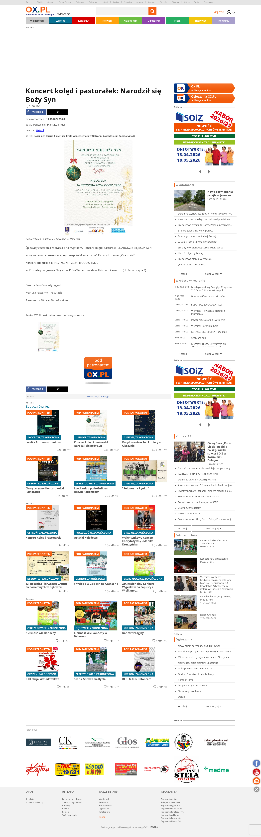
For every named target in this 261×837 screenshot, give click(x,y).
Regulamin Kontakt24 (171, 821)
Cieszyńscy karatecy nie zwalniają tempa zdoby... (205, 468)
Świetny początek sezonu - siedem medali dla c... (205, 490)
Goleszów (93, 2)
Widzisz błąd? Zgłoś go (98, 396)
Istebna (116, 2)
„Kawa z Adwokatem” (189, 507)
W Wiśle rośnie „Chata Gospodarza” (197, 241)
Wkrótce (60, 20)
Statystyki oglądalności (72, 802)
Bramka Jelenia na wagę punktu (195, 230)
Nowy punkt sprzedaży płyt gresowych (199, 645)
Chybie (39, 2)
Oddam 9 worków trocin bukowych (197, 674)
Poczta (102, 816)
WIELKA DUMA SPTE (189, 513)
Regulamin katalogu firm (172, 811)
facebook (35, 112)
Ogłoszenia (154, 20)
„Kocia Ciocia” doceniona (191, 264)
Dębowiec (80, 2)
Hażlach (105, 2)
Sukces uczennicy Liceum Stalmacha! (198, 496)
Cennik (65, 808)
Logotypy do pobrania (72, 799)
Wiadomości (37, 20)
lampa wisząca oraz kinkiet (193, 685)
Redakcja (30, 799)
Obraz (181, 696)
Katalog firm (130, 20)
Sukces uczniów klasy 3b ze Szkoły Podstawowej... (205, 519)
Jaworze (139, 2)
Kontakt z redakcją (34, 802)
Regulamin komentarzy (171, 808)
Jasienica (128, 2)
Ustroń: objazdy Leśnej (190, 253)
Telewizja (107, 20)
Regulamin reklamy (170, 815)
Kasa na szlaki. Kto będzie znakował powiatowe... (205, 219)
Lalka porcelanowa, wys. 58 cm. (195, 668)
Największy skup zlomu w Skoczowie (198, 662)
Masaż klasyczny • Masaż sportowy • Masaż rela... (205, 651)
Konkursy (224, 20)
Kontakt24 (84, 20)
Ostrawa (151, 2)
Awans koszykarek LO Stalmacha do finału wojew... (206, 485)
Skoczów (163, 2)
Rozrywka (200, 20)
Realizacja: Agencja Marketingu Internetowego (130, 827)
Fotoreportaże (186, 535)
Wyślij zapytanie (69, 815)
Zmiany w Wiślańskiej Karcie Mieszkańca (200, 247)
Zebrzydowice (209, 2)
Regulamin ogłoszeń (170, 805)
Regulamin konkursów (171, 818)
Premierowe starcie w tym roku (195, 258)
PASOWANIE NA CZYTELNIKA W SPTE (198, 473)
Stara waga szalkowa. (190, 691)
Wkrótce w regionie (190, 280)
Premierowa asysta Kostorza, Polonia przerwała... (205, 225)
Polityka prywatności (170, 802)
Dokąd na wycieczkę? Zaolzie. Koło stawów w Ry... (205, 213)
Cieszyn (50, 2)
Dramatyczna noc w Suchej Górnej (197, 236)
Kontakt (65, 811)
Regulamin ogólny (169, 799)
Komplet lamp (186, 679)
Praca (177, 20)
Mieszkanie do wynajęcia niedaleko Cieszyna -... (204, 657)
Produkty (66, 805)
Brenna (29, 2)
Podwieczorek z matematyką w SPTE (198, 502)
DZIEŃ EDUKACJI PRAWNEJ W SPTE (197, 479)
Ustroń (186, 2)
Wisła (196, 2)
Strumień (175, 2)
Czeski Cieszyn (65, 2)
